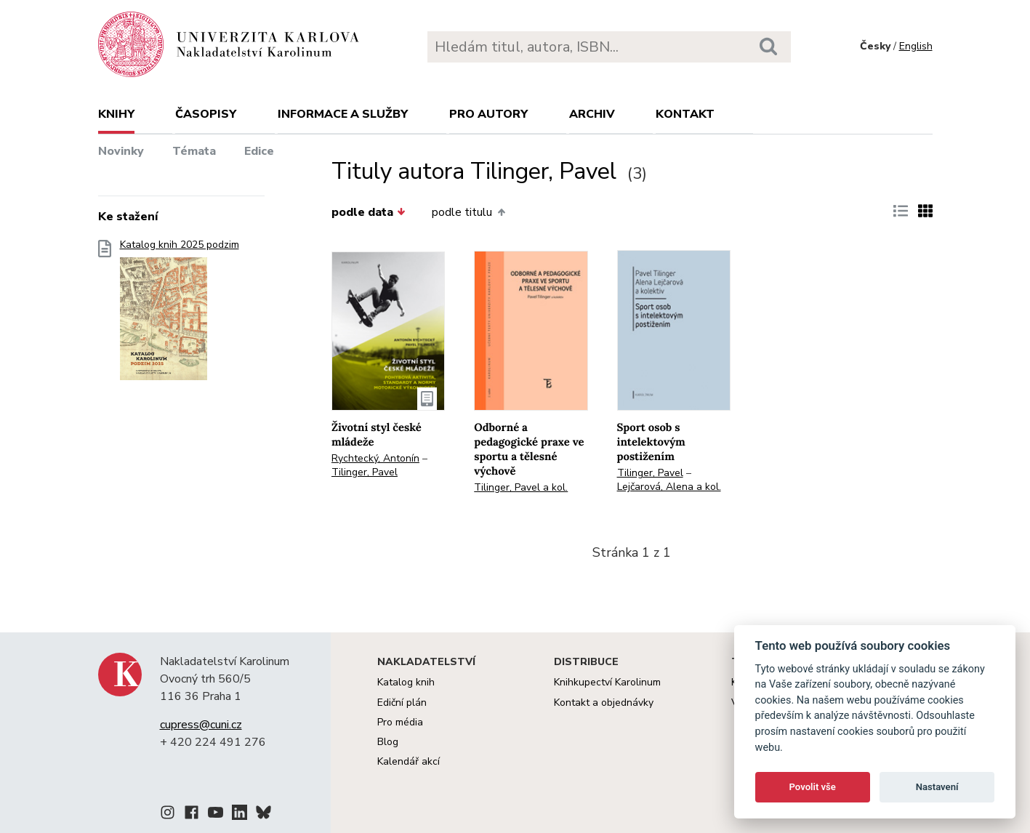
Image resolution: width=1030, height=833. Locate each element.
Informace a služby (343, 114)
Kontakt (685, 114)
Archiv (592, 114)
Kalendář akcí (408, 761)
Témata (194, 151)
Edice (259, 151)
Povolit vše (812, 786)
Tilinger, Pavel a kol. (521, 487)
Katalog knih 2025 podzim (179, 314)
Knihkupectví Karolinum (607, 682)
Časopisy (205, 114)
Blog (387, 742)
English (916, 46)
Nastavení (937, 786)
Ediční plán (402, 702)
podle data (368, 212)
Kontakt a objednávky (603, 702)
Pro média (400, 722)
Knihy (116, 114)
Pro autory (488, 114)
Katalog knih (406, 682)
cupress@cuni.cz (201, 725)
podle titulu (468, 212)
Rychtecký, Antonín (375, 458)
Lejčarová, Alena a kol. (669, 487)
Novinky (121, 151)
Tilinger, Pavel (364, 472)
